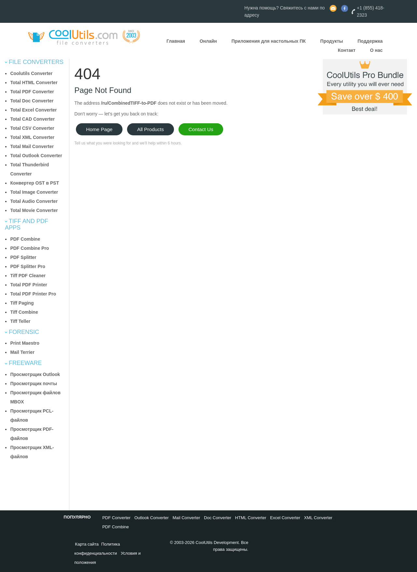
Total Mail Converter (32, 146)
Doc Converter (217, 517)
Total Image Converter (34, 192)
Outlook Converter (151, 517)
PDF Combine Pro (29, 248)
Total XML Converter (32, 137)
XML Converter (318, 517)
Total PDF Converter (32, 91)
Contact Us (201, 129)
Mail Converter (186, 517)
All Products (150, 129)
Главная (175, 41)
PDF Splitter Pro (27, 266)
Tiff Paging (22, 303)
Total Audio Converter (33, 201)
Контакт (346, 50)
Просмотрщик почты (33, 383)
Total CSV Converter (32, 128)
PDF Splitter (23, 257)
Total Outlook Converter (36, 155)
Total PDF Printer (28, 284)
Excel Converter (285, 517)
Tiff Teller (20, 321)
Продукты (331, 41)
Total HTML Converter (33, 82)
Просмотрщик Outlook (35, 374)
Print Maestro (24, 343)
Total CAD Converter (32, 119)
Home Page (99, 129)
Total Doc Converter (31, 100)
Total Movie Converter (34, 210)
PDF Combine (25, 239)
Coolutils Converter (31, 73)
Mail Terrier (22, 352)
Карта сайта (86, 544)
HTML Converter (250, 517)
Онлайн (208, 41)
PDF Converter (116, 517)
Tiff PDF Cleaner (28, 275)
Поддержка (370, 41)
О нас (376, 50)
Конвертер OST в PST (34, 183)
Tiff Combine (24, 312)
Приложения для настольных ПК (268, 41)
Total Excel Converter (33, 110)
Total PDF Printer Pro (33, 293)
